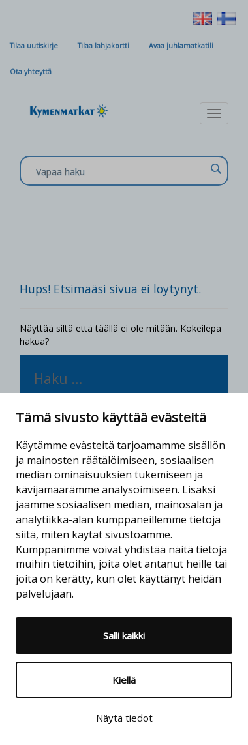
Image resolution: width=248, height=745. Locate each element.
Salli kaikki (124, 635)
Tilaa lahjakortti (103, 45)
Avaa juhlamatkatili (181, 45)
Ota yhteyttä (31, 71)
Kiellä (124, 679)
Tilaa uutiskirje (34, 45)
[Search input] (121, 171)
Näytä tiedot (124, 717)
